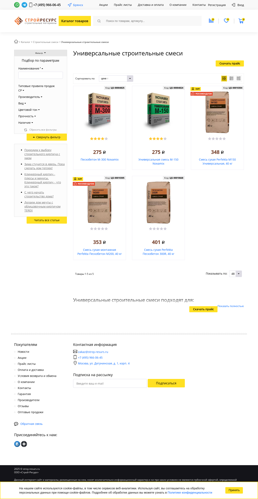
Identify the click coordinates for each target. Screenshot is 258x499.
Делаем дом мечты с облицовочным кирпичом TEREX (42, 206)
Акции (103, 5)
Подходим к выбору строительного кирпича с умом (42, 154)
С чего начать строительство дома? (39, 194)
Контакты (199, 5)
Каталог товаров (74, 21)
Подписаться (166, 383)
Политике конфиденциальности (190, 492)
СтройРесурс (35, 21)
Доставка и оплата (151, 5)
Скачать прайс (230, 63)
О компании (178, 5)
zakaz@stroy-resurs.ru (93, 352)
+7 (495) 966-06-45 (47, 5)
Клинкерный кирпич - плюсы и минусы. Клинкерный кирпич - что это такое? (42, 180)
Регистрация (217, 5)
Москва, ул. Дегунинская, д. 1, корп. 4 (101, 363)
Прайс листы (123, 5)
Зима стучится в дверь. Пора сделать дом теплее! (44, 166)
